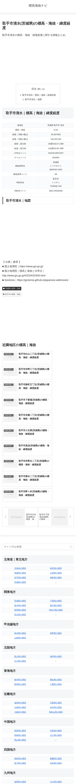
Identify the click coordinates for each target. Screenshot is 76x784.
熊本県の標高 (20, 739)
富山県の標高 (20, 599)
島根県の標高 (20, 678)
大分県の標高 (56, 725)
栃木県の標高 (20, 548)
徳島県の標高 (20, 702)
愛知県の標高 (56, 623)
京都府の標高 (20, 650)
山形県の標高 (56, 516)
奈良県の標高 (56, 650)
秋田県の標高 (56, 511)
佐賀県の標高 (20, 729)
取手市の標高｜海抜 (11, 295)
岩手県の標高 (20, 521)
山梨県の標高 (20, 581)
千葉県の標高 (56, 544)
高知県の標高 (56, 706)
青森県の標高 (20, 516)
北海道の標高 (20, 511)
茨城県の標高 (20, 544)
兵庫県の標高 (56, 646)
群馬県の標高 (20, 553)
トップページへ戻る (19, 775)
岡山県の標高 (20, 683)
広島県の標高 (56, 674)
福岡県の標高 (20, 725)
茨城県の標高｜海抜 (11, 289)
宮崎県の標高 (56, 729)
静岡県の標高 (20, 627)
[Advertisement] (38, 60)
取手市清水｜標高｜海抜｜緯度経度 (39, 95)
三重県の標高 (56, 627)
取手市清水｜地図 (33, 99)
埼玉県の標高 (20, 558)
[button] (70, 489)
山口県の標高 (56, 678)
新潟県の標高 (20, 576)
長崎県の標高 (20, 734)
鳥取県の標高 (20, 674)
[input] (38, 490)
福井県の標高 (56, 599)
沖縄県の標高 (56, 739)
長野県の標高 (56, 576)
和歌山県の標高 (56, 655)
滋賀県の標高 (20, 646)
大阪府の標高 (20, 655)
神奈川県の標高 (56, 553)
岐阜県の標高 (20, 623)
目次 (34, 88)
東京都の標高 (56, 548)
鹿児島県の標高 (56, 734)
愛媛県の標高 (56, 702)
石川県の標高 (20, 604)
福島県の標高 (56, 521)
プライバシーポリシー (56, 775)
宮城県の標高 (20, 525)
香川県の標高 (20, 706)
